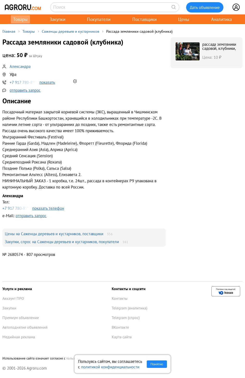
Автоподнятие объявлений (25, 327)
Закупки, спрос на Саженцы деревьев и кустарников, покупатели (62, 241)
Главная (8, 31)
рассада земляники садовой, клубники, (219, 46)
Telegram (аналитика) (129, 308)
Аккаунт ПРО (13, 298)
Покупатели (98, 19)
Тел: (84, 202)
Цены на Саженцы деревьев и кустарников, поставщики (54, 233)
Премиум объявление (20, 317)
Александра (20, 66)
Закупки (57, 19)
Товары (20, 19)
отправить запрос (25, 90)
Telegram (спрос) (126, 317)
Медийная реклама (18, 336)
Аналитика (221, 19)
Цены (183, 19)
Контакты (120, 298)
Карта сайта (122, 336)
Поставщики (144, 19)
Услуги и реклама (17, 288)
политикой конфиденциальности (110, 367)
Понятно (157, 364)
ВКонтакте (120, 327)
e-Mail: (24, 215)
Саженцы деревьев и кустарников (70, 31)
